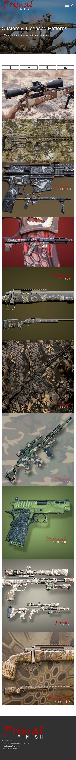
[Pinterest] (47, 67)
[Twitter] (28, 67)
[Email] (65, 67)
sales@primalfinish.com (11, 746)
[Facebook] (10, 67)
